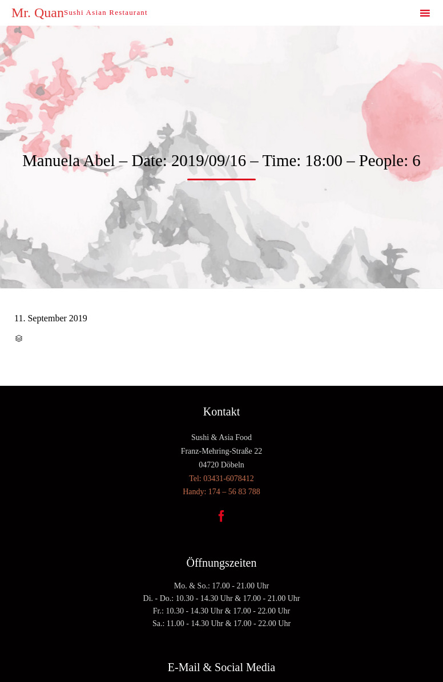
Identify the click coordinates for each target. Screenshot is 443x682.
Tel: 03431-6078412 (221, 478)
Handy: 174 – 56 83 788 (221, 491)
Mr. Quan (37, 12)
